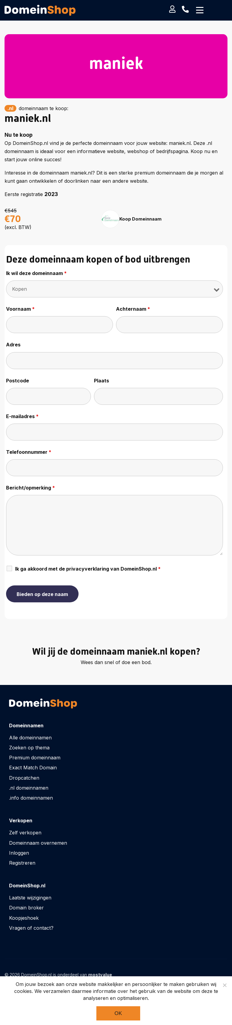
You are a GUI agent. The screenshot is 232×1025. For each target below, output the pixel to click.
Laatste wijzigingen (30, 898)
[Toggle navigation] (200, 10)
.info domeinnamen (31, 798)
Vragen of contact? (31, 928)
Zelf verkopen (25, 833)
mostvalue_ (101, 974)
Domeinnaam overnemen (38, 843)
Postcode (17, 381)
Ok (118, 1013)
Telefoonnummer (28, 452)
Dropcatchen (24, 778)
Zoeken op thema (29, 748)
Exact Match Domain (33, 768)
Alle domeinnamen (30, 738)
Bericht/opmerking (30, 488)
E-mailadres (22, 416)
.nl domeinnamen (28, 788)
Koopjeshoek (24, 918)
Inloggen (19, 853)
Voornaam (20, 309)
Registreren (22, 863)
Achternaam (133, 309)
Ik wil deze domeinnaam (36, 273)
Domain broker (26, 908)
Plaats (101, 381)
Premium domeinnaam (34, 758)
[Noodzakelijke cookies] (224, 985)
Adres (13, 345)
